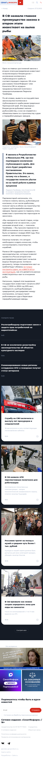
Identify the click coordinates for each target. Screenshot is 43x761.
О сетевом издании (8, 730)
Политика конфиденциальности (13, 734)
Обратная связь (34, 730)
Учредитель (32, 727)
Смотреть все (21, 630)
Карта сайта (6, 752)
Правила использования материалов (15, 737)
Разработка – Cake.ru (9, 755)
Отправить (35, 710)
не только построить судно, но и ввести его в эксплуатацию (18, 269)
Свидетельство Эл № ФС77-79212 (13, 727)
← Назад (4, 8)
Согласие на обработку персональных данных (21, 715)
